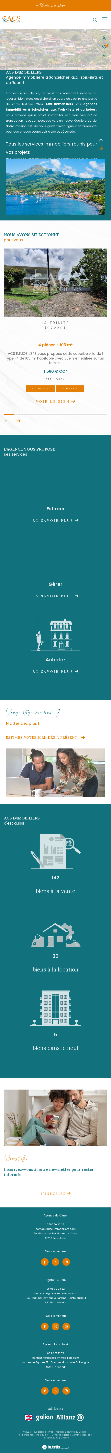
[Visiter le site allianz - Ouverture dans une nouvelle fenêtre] (70, 1417)
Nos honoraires (25, 1434)
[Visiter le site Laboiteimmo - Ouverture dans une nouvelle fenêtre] (55, 1444)
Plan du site (42, 1434)
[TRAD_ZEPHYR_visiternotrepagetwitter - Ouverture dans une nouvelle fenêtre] (56, 1262)
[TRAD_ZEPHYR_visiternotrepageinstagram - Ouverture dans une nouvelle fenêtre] (66, 1262)
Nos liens (87, 1434)
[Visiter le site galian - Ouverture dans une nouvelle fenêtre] (44, 1417)
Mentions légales (61, 1434)
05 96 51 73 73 (55, 1353)
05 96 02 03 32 (56, 1289)
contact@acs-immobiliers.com (56, 1229)
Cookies (65, 1438)
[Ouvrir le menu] (104, 18)
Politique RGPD (50, 1437)
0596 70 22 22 (55, 1224)
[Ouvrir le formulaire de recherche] (95, 20)
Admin (76, 1434)
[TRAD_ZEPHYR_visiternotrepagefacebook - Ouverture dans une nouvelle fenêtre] (45, 1262)
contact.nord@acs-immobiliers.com (55, 1358)
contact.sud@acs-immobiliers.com (55, 1293)
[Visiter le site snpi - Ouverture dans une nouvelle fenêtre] (28, 1418)
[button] (18, 421)
